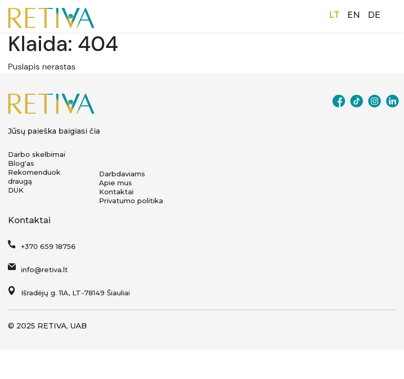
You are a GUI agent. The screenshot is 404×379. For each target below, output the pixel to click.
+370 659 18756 (48, 246)
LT (334, 15)
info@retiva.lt (44, 269)
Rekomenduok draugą (34, 176)
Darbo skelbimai (36, 154)
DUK (16, 190)
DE (374, 15)
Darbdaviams (122, 173)
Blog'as (21, 163)
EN (353, 15)
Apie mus (115, 182)
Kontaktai (116, 191)
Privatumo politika (131, 200)
